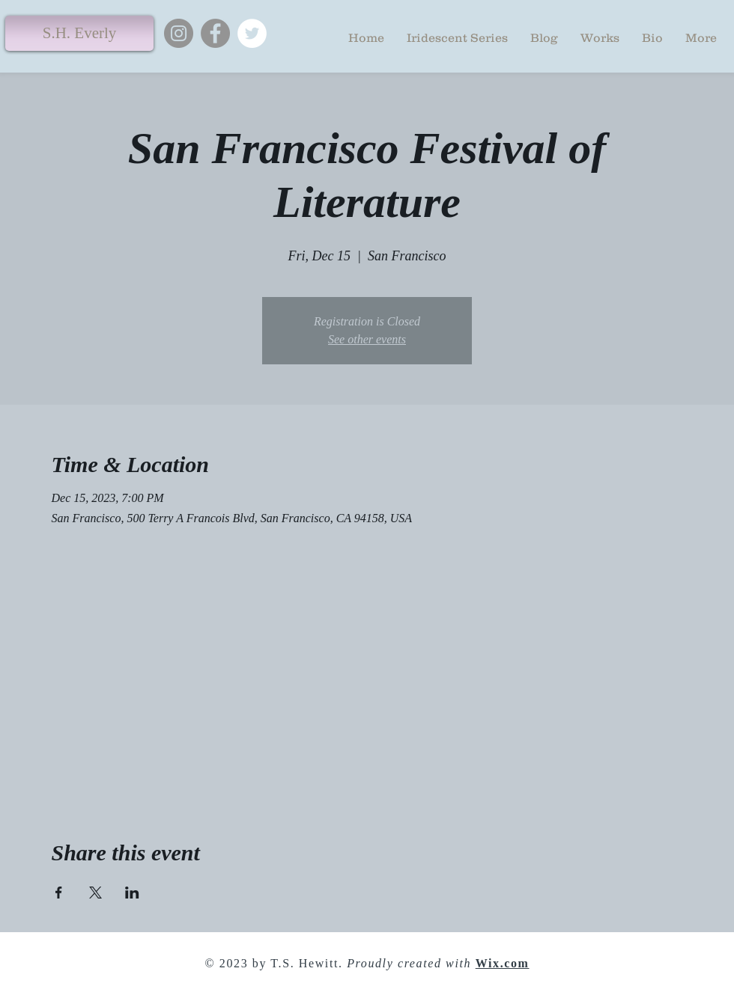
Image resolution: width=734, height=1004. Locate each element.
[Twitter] (252, 33)
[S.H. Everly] (79, 33)
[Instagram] (178, 33)
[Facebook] (215, 33)
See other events (367, 339)
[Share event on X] (95, 893)
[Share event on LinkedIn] (132, 893)
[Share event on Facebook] (59, 893)
